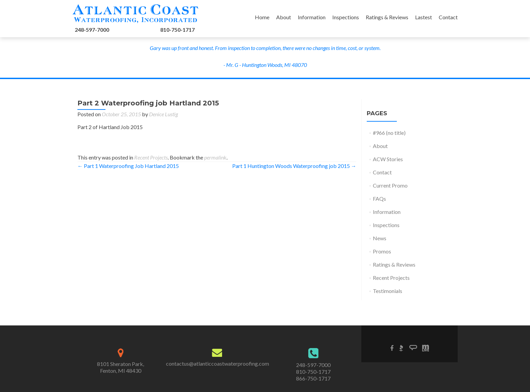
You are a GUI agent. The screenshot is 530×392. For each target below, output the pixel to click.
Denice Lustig (163, 114)
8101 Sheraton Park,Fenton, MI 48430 (120, 367)
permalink (215, 157)
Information (312, 17)
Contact (448, 17)
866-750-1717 (313, 378)
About (283, 17)
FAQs (379, 198)
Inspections (345, 17)
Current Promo (390, 185)
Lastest (423, 17)
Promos (382, 251)
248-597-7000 (92, 29)
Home (262, 17)
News (379, 238)
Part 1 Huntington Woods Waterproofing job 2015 (294, 166)
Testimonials (387, 291)
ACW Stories (388, 159)
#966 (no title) (389, 132)
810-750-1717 (177, 29)
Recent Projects (151, 157)
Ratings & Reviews (387, 17)
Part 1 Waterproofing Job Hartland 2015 (128, 166)
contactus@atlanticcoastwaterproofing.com (217, 363)
